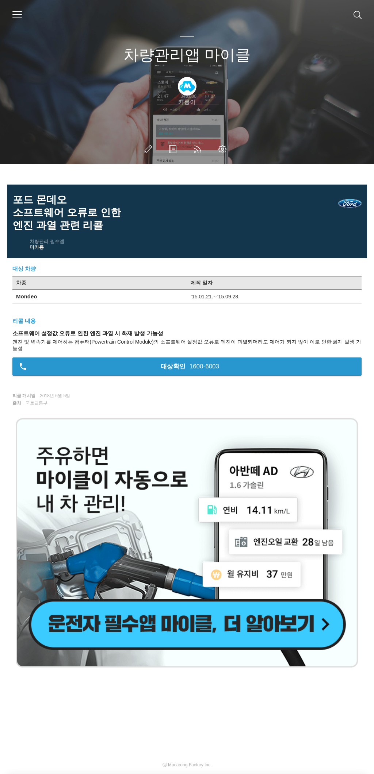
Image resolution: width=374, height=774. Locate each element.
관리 (224, 149)
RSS (199, 149)
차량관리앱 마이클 (187, 54)
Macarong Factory (185, 764)
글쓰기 (149, 149)
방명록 (174, 149)
